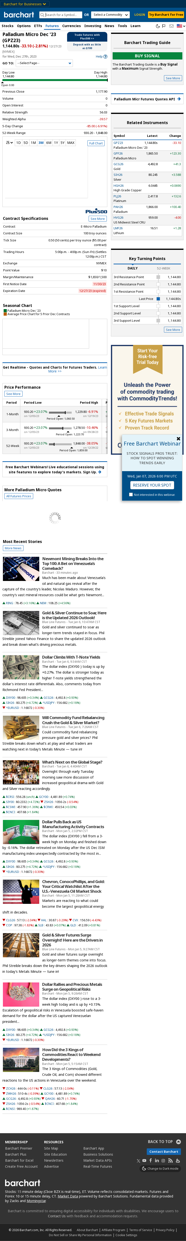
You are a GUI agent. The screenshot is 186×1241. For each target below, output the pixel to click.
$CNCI (10, 812)
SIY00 (10, 802)
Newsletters (53, 1160)
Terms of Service (140, 1230)
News (109, 25)
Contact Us (57, 1216)
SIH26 (10, 703)
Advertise (51, 1166)
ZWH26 (11, 1094)
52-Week (163, 268)
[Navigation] (44, 63)
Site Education (55, 1154)
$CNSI (10, 1109)
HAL (43, 920)
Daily (133, 268)
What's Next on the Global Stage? (72, 762)
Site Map (51, 1148)
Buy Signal (147, 56)
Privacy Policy (165, 1230)
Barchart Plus (15, 1154)
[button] (181, 26)
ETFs (38, 25)
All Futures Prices (18, 496)
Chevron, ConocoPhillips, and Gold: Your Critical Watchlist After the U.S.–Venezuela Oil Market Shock (73, 886)
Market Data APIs (97, 1160)
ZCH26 (10, 1088)
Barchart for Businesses (25, 4)
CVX (75, 920)
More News (13, 548)
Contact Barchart (163, 1151)
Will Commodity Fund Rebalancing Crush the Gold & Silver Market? (73, 720)
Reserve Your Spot (152, 485)
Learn (135, 25)
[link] (101, 56)
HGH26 (119, 185)
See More (98, 218)
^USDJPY (48, 703)
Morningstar (36, 1200)
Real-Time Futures (97, 1166)
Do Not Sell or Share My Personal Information (80, 1235)
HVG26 (118, 217)
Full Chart (96, 143)
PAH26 (118, 207)
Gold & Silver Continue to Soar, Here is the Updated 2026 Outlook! (74, 615)
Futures (52, 25)
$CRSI (10, 797)
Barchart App (93, 1148)
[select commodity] (110, 14)
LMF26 (118, 228)
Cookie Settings (126, 1235)
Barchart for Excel (19, 1160)
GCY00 (43, 797)
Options (24, 25)
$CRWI (48, 807)
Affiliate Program (113, 1230)
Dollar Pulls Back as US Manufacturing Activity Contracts (73, 824)
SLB (40, 925)
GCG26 (48, 698)
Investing (92, 25)
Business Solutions (98, 1154)
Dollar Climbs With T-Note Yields (71, 657)
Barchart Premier (18, 1148)
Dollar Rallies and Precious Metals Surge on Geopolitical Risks (72, 987)
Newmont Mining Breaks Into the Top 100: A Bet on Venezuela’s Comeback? (72, 563)
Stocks (8, 25)
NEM (43, 603)
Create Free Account (21, 1166)
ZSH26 (48, 802)
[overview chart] (55, 175)
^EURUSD (12, 708)
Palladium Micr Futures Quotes (147, 99)
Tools (122, 25)
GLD (73, 925)
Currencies (71, 25)
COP (9, 925)
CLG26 (10, 920)
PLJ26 (117, 196)
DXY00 (10, 698)
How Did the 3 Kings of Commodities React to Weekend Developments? (71, 1054)
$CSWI (10, 807)
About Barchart (87, 1230)
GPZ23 (118, 143)
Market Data (68, 1196)
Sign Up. (92, 472)
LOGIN (139, 14)
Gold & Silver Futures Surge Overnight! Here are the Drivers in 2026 (72, 940)
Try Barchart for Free (166, 14)
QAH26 (50, 1099)
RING (9, 603)
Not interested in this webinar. (154, 495)
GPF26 (118, 153)
